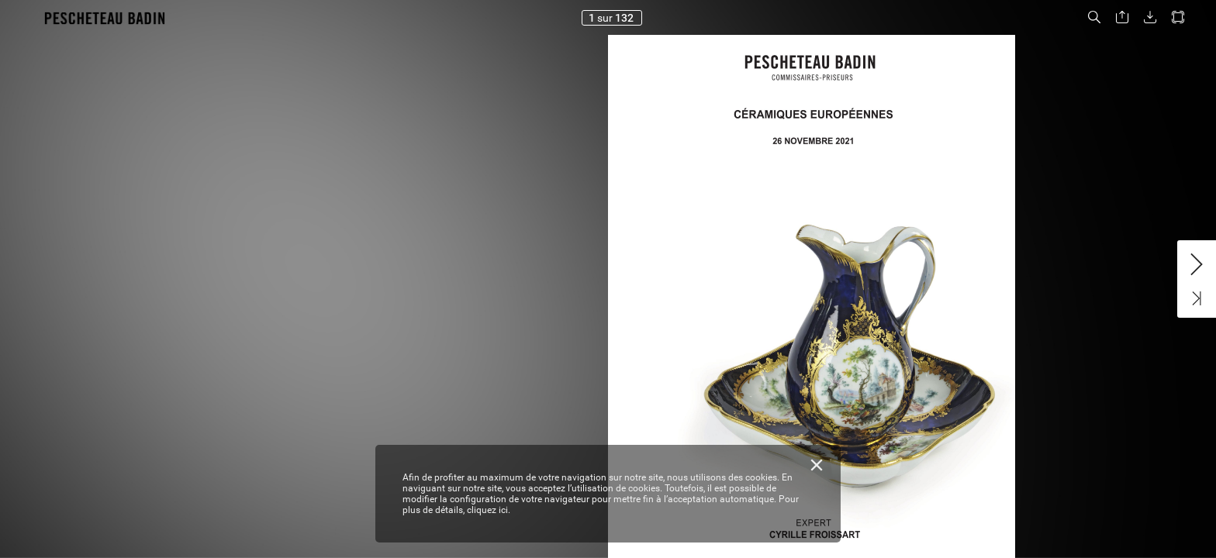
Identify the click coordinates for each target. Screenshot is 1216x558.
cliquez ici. (488, 510)
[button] (1094, 17)
